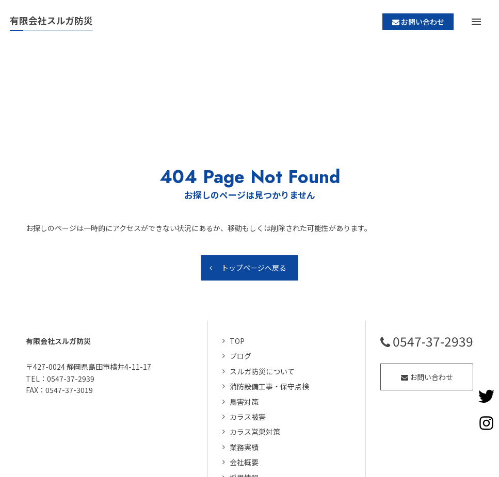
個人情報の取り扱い (262, 405)
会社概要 (244, 374)
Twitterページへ (486, 396)
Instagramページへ (486, 423)
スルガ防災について (262, 283)
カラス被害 (248, 329)
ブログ (240, 268)
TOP (237, 253)
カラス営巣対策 (255, 344)
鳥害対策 (244, 314)
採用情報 (244, 390)
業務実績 (244, 359)
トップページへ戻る (253, 180)
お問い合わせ (427, 289)
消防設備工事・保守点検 (269, 298)
